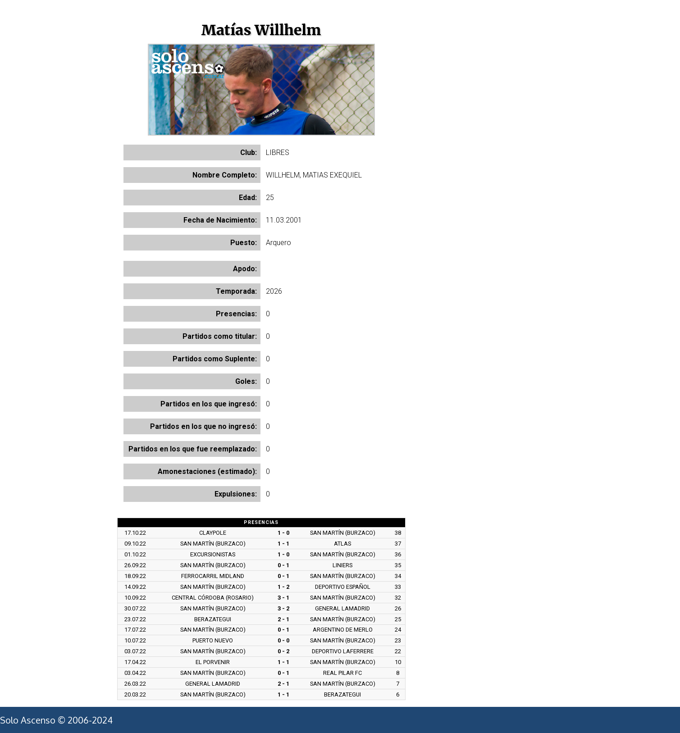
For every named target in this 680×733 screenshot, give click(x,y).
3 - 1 (283, 597)
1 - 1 (283, 543)
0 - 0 (283, 640)
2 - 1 (283, 619)
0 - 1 (283, 565)
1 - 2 (283, 586)
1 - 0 (283, 532)
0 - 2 (283, 651)
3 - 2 (283, 608)
